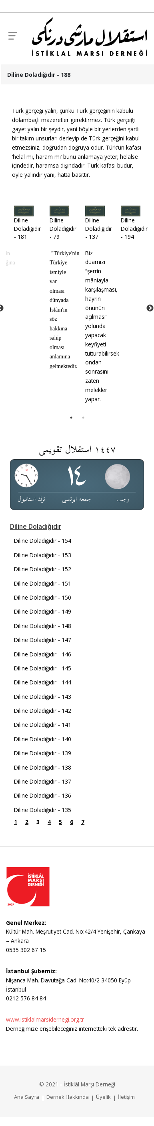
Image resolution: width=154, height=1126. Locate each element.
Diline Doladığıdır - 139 (42, 753)
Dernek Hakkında (67, 1096)
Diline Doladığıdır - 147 (42, 640)
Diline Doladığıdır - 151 (42, 583)
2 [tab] (83, 418)
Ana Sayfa (26, 1096)
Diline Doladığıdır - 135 (42, 810)
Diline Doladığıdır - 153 (42, 555)
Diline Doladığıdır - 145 (42, 668)
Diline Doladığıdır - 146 (42, 654)
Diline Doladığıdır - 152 (42, 569)
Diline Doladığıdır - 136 (42, 795)
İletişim (126, 1096)
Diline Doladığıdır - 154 (42, 540)
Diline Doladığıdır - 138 (42, 767)
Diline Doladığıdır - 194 (134, 228)
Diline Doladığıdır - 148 (42, 626)
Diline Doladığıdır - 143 (42, 696)
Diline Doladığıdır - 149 (42, 611)
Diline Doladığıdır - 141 (42, 724)
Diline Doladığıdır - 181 (27, 228)
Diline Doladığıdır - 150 (42, 597)
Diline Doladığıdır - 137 (98, 228)
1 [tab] (71, 418)
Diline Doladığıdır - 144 (42, 682)
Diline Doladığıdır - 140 (42, 739)
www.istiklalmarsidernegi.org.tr (45, 1019)
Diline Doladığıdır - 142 (42, 710)
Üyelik (103, 1096)
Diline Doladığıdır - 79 (63, 228)
